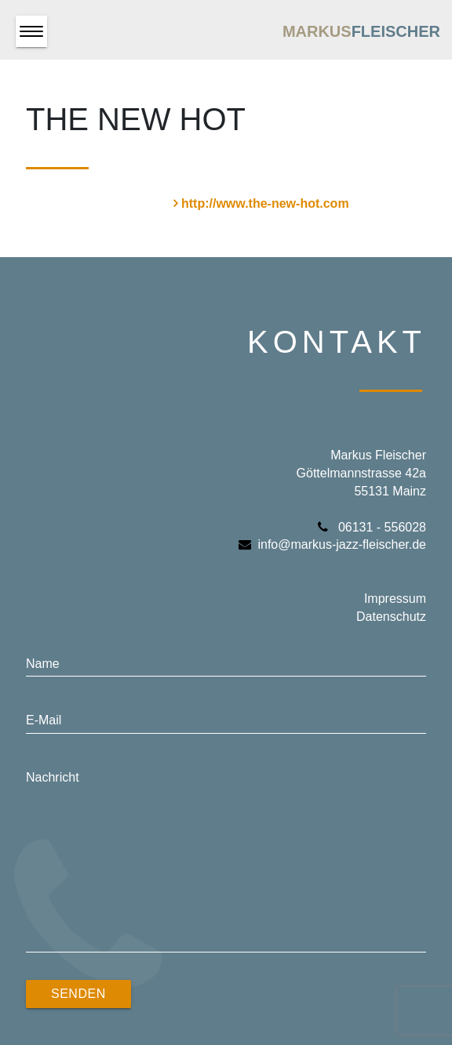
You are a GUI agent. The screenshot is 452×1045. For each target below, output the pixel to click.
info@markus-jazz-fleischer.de (332, 544)
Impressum (395, 598)
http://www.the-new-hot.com (265, 203)
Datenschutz (391, 616)
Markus (361, 31)
